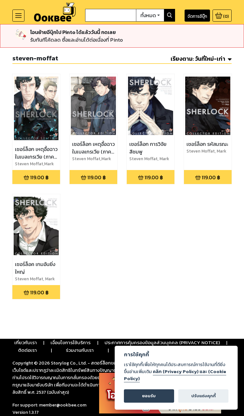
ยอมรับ (149, 396)
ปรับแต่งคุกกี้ (203, 396)
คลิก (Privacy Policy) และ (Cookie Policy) (175, 375)
